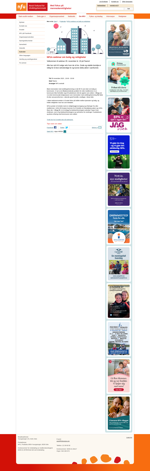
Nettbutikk (71, 16)
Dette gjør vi (41, 16)
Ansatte (21, 29)
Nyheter (21, 22)
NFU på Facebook (25, 33)
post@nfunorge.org (63, 441)
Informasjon (110, 16)
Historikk (22, 48)
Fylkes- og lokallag (96, 16)
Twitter (62, 127)
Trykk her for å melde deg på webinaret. (60, 119)
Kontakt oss (115, 1)
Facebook (50, 127)
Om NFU (82, 16)
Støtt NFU (50, 131)
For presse (22, 63)
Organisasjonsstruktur (26, 37)
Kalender (22, 52)
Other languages (127, 1)
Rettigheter (122, 16)
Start (55, 21)
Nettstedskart (101, 5)
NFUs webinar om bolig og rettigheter (78, 21)
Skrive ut (95, 127)
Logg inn (129, 437)
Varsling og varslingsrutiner (28, 59)
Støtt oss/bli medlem (26, 16)
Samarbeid (22, 44)
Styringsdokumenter (25, 40)
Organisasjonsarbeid (56, 16)
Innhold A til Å (114, 5)
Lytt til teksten (103, 1)
